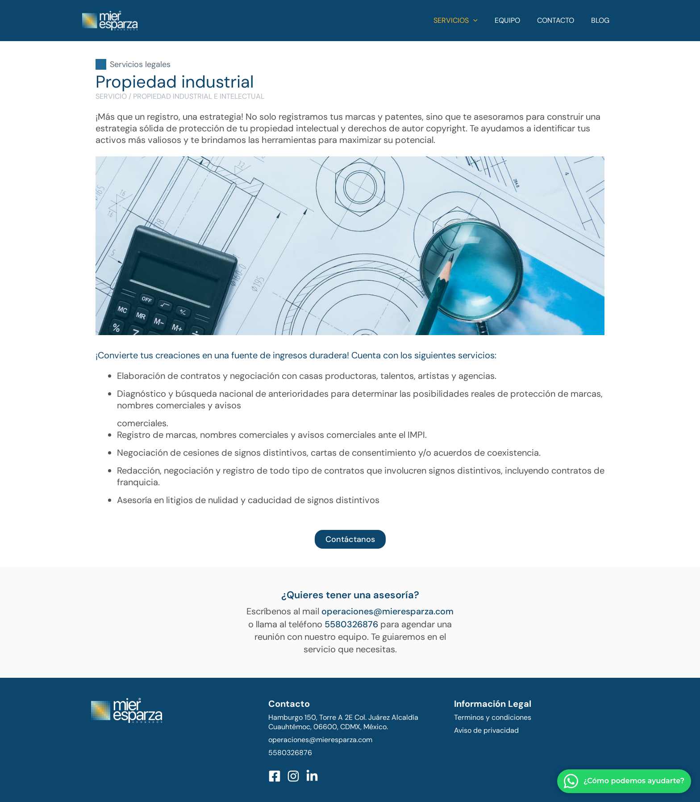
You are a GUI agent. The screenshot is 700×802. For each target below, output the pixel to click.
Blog (601, 20)
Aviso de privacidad (486, 730)
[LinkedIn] (312, 775)
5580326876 (351, 624)
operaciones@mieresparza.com (387, 611)
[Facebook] (274, 775)
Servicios (465, 20)
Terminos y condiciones (492, 717)
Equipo (514, 20)
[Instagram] (293, 775)
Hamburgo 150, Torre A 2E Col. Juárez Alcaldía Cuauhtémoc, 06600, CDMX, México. (343, 721)
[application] (482, 20)
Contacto (559, 20)
